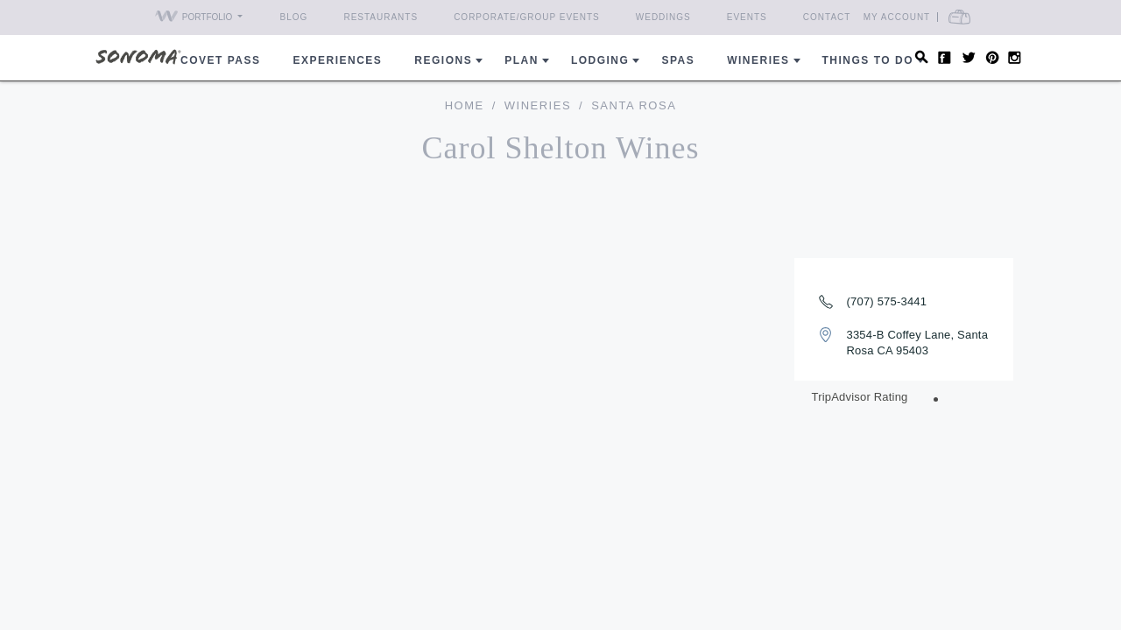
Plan (521, 60)
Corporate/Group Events (527, 17)
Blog (294, 17)
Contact (827, 17)
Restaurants (380, 17)
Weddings (663, 17)
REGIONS (443, 60)
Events (747, 17)
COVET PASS (220, 60)
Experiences (338, 60)
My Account (928, 17)
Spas (677, 60)
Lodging (600, 60)
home (464, 105)
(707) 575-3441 (887, 301)
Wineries (758, 60)
